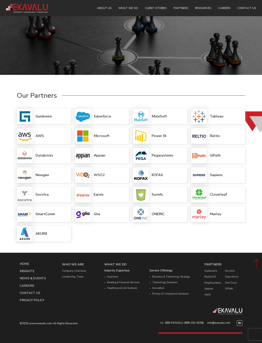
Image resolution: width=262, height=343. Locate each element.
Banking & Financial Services (123, 282)
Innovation (158, 288)
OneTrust (231, 283)
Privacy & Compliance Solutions (170, 294)
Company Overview (74, 271)
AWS (207, 294)
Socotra (230, 271)
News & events (33, 278)
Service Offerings (161, 270)
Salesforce (231, 277)
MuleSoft (210, 277)
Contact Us (246, 8)
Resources (203, 8)
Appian (208, 288)
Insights (27, 271)
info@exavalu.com (218, 323)
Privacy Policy (32, 300)
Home (24, 264)
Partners (181, 8)
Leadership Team (73, 277)
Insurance (112, 277)
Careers (224, 8)
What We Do (128, 8)
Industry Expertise (116, 270)
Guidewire (210, 271)
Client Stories (156, 8)
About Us (104, 8)
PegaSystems (212, 283)
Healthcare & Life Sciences (122, 288)
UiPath (229, 288)
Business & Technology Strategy (171, 277)
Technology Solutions (165, 282)
